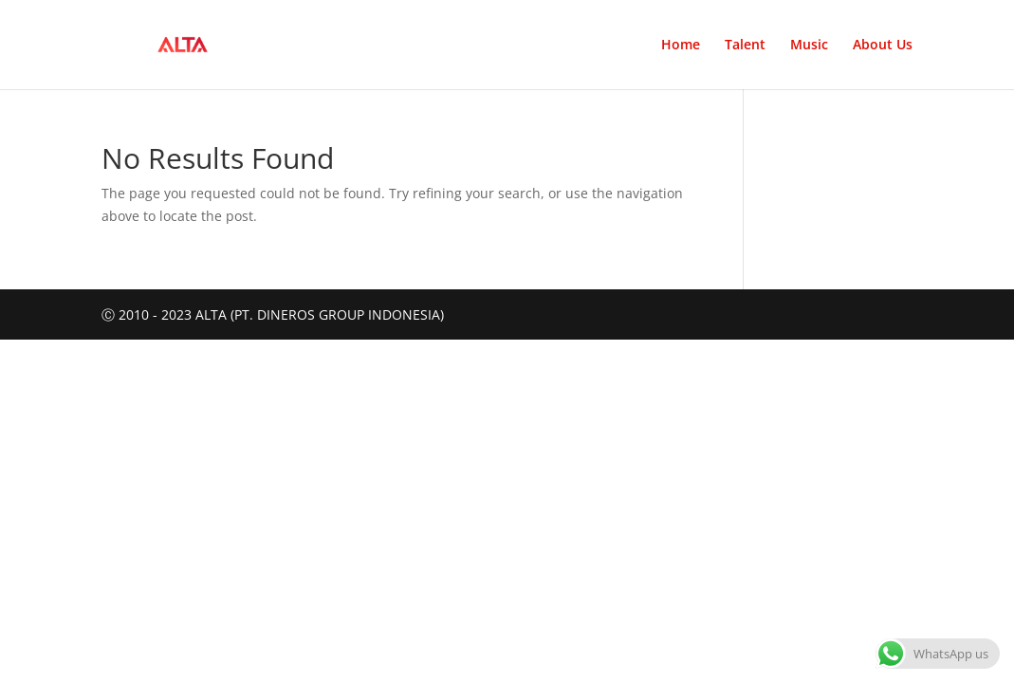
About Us (883, 45)
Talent (745, 45)
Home (680, 45)
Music (809, 45)
